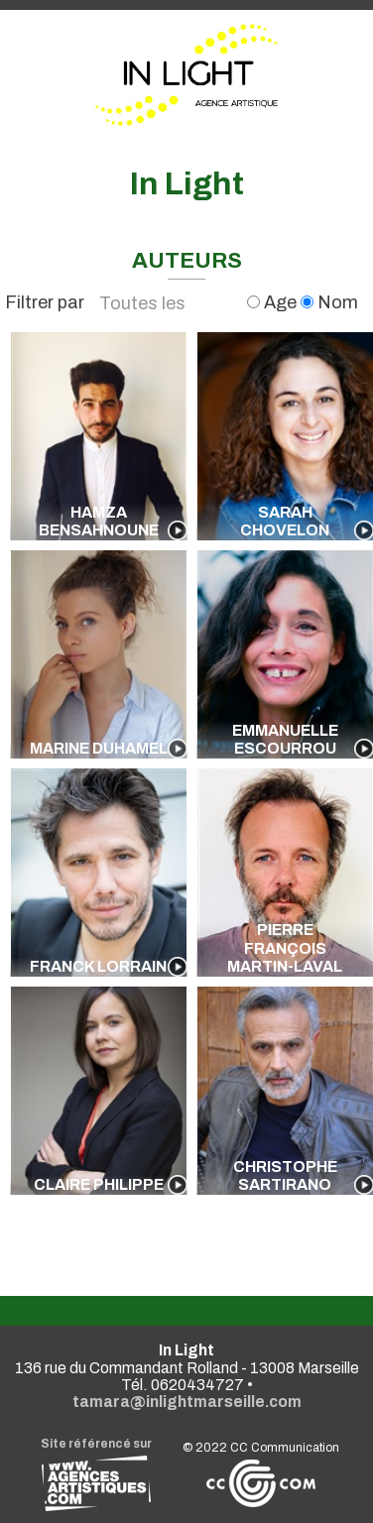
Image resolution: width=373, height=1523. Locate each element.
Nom (329, 302)
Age (274, 302)
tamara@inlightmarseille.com (187, 1401)
